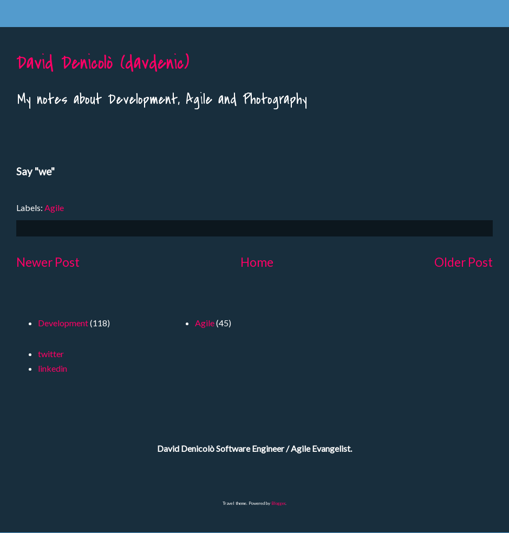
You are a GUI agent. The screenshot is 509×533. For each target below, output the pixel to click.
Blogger (278, 503)
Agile (54, 207)
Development (63, 323)
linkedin (52, 368)
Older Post (463, 262)
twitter (51, 353)
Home (256, 262)
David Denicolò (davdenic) (102, 63)
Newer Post (48, 262)
